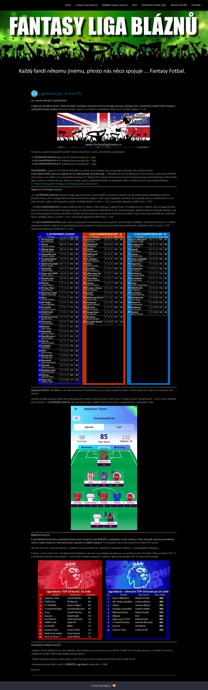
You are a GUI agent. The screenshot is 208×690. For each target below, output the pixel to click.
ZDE (107, 201)
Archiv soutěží (179, 5)
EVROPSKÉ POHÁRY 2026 (153, 5)
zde (144, 109)
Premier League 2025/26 (115, 5)
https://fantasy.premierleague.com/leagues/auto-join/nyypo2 (66, 183)
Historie (196, 5)
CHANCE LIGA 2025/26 (86, 5)
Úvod (68, 5)
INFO (134, 5)
